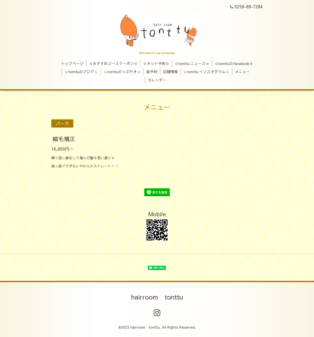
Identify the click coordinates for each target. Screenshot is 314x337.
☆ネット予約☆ (156, 63)
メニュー (242, 71)
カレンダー (157, 80)
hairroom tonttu (157, 296)
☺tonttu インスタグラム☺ (206, 71)
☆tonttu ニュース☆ (192, 63)
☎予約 (151, 71)
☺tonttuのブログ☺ (81, 71)
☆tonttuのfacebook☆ (234, 63)
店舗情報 (170, 71)
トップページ (72, 63)
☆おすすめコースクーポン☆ (113, 63)
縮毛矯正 (63, 139)
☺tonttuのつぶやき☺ (122, 71)
